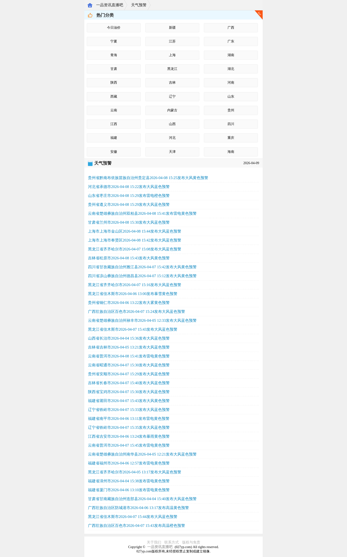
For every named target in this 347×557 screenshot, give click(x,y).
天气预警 (139, 5)
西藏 (113, 96)
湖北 (230, 69)
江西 (113, 124)
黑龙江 (172, 69)
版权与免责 (191, 542)
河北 (172, 138)
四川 (230, 124)
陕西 (113, 82)
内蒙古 (172, 110)
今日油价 (113, 27)
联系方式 (171, 542)
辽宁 (172, 96)
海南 (230, 152)
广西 (230, 27)
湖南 (230, 55)
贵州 (230, 110)
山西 (172, 124)
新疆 (172, 27)
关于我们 (154, 542)
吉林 (172, 82)
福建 (113, 138)
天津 (172, 152)
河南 (230, 82)
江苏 (172, 41)
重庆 (230, 138)
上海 (172, 55)
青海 (113, 55)
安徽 (113, 152)
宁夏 (113, 41)
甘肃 (113, 69)
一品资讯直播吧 (109, 5)
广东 (230, 41)
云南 (113, 110)
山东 (230, 96)
